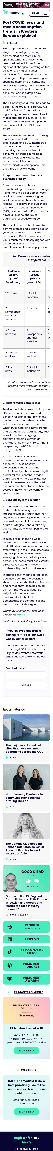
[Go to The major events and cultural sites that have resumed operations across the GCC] (26, 738)
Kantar (21, 614)
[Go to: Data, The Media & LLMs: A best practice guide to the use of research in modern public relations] (26, 1097)
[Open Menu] (39, 13)
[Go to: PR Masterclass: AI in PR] (26, 1028)
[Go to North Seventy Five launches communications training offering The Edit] (26, 787)
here (44, 621)
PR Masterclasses (28, 992)
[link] (26, 5)
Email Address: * (16, 668)
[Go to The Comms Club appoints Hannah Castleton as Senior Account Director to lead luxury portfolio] (26, 838)
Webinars (28, 1070)
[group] (26, 5)
